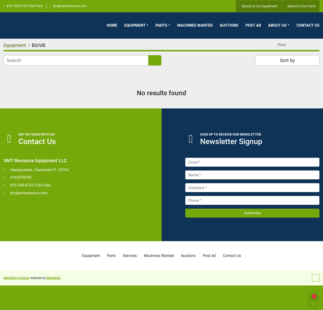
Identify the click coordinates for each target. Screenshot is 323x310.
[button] (136, 25)
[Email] (252, 162)
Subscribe (252, 213)
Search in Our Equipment (259, 6)
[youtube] (226, 6)
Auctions (229, 25)
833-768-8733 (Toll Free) (25, 6)
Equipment (135, 25)
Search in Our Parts (301, 6)
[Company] (252, 187)
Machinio (53, 278)
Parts (161, 25)
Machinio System (17, 278)
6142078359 (20, 177)
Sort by (287, 60)
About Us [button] (277, 25)
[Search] (76, 60)
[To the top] (315, 278)
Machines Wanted (195, 25)
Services (130, 255)
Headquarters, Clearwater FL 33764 (39, 170)
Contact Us (308, 25)
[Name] (252, 174)
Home (112, 25)
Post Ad (253, 25)
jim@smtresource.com (69, 6)
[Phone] (252, 200)
